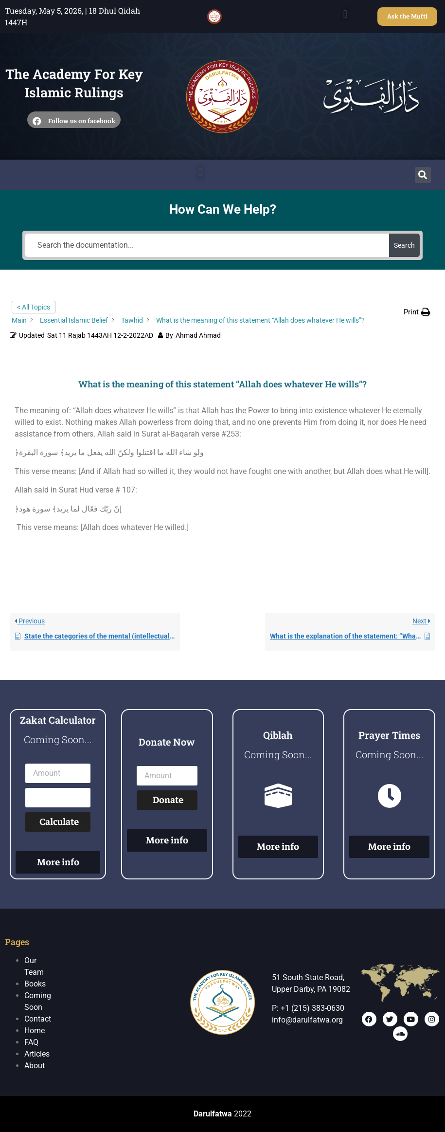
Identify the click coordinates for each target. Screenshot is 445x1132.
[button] (345, 14)
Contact (37, 1018)
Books (35, 983)
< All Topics (33, 307)
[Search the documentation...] (207, 245)
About (34, 1065)
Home (34, 1030)
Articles (37, 1054)
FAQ (31, 1042)
